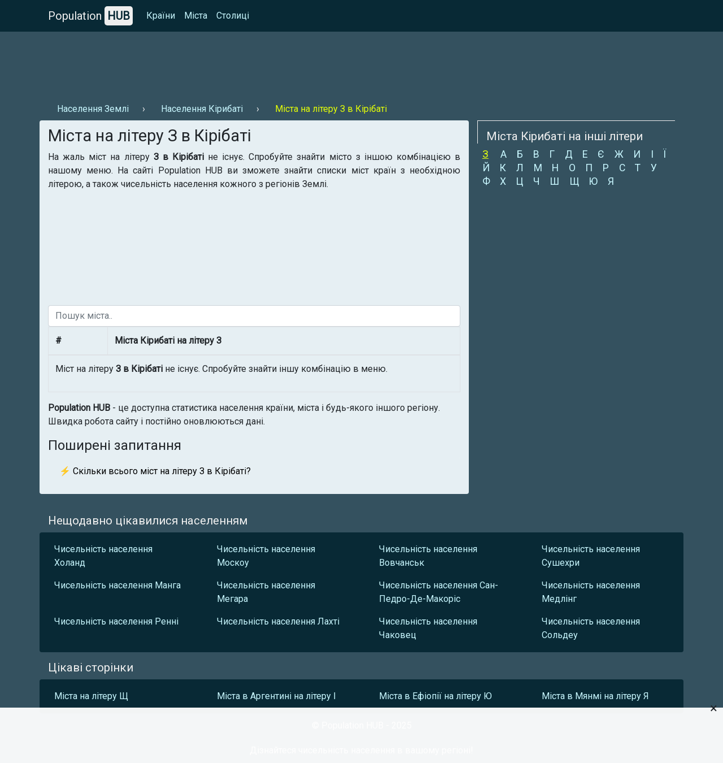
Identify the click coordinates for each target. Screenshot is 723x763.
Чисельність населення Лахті (278, 621)
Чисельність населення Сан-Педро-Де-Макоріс (438, 592)
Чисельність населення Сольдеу (591, 628)
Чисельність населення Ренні (116, 621)
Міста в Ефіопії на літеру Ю (435, 696)
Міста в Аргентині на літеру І (276, 696)
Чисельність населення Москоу (266, 556)
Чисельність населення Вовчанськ (428, 556)
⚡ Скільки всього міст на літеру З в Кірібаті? (155, 471)
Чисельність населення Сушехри (591, 556)
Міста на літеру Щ (91, 696)
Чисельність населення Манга (117, 585)
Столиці (232, 15)
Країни (160, 15)
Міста (195, 15)
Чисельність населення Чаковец (428, 628)
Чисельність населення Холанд (103, 556)
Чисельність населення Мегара (266, 592)
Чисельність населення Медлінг (591, 592)
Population (90, 15)
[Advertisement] (245, 62)
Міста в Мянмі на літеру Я (595, 696)
